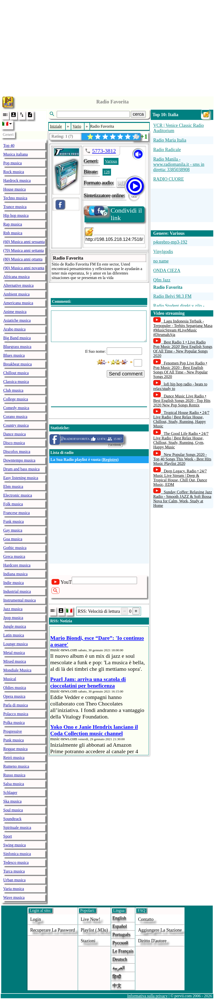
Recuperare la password (52, 930)
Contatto (146, 919)
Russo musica (14, 775)
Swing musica (14, 845)
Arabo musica (14, 329)
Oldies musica (14, 687)
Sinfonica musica (17, 854)
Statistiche (59, 428)
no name (160, 261)
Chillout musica (16, 373)
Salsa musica (13, 784)
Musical (9, 679)
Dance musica (14, 434)
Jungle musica (14, 626)
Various (111, 161)
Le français (123, 951)
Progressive (12, 731)
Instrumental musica (19, 600)
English (119, 918)
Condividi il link (113, 214)
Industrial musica (17, 591)
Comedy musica (16, 408)
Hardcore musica (16, 565)
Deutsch (119, 959)
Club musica (13, 390)
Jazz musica (12, 609)
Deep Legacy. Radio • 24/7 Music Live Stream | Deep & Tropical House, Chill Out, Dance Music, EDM (180, 478)
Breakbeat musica (17, 364)
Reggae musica (15, 749)
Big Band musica (17, 338)
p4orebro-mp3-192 (170, 242)
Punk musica (13, 740)
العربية (118, 967)
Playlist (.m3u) (94, 930)
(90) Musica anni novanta (23, 268)
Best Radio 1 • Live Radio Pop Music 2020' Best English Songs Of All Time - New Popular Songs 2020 (182, 349)
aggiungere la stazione (160, 930)
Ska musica (12, 801)
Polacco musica (15, 714)
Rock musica (13, 172)
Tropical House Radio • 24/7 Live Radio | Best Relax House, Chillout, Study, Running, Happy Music (181, 419)
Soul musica (13, 810)
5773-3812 (104, 151)
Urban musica (14, 880)
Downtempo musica (19, 460)
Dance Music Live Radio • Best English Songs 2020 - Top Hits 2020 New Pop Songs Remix (181, 400)
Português (121, 934)
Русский (120, 942)
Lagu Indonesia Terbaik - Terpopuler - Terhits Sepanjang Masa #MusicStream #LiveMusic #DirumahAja (182, 328)
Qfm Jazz (161, 280)
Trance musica (14, 207)
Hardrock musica (17, 180)
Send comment (125, 373)
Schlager (10, 792)
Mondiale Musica (17, 670)
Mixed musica (14, 661)
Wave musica (13, 897)
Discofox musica (16, 451)
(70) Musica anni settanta (23, 250)
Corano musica (15, 416)
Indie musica (13, 583)
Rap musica (12, 224)
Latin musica (13, 635)
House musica (14, 189)
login (35, 919)
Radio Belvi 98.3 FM (172, 296)
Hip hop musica (15, 215)
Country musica (16, 425)
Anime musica (14, 312)
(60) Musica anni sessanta (24, 242)
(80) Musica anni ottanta (22, 259)
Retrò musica (13, 757)
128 (107, 172)
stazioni (88, 940)
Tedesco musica (16, 862)
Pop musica (12, 163)
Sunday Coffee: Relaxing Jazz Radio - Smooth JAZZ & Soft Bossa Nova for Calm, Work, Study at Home (182, 499)
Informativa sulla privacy (147, 996)
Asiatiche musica (17, 320)
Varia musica (13, 889)
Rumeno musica (16, 766)
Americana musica (18, 303)
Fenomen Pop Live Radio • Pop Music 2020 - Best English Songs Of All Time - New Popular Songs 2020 (180, 370)
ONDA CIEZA (166, 270)
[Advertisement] (107, 47)
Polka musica (14, 722)
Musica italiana (15, 154)
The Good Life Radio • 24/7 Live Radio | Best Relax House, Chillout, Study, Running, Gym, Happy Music (180, 440)
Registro (110, 459)
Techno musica (15, 198)
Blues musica (14, 355)
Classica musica (16, 381)
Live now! (90, 919)
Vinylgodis (163, 251)
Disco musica (14, 443)
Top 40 (8, 145)
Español (119, 926)
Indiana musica (15, 574)
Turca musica (14, 871)
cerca (138, 114)
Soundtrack (12, 819)
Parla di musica (15, 705)
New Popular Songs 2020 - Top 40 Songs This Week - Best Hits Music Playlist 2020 (182, 459)
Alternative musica (18, 285)
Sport (7, 836)
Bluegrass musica (17, 346)
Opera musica (14, 696)
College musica (15, 399)
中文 (117, 985)
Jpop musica (13, 618)
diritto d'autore (152, 940)
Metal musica (14, 653)
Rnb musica (12, 233)
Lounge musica (15, 644)
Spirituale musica (17, 827)
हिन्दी (116, 976)
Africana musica (16, 277)
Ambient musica (16, 294)
